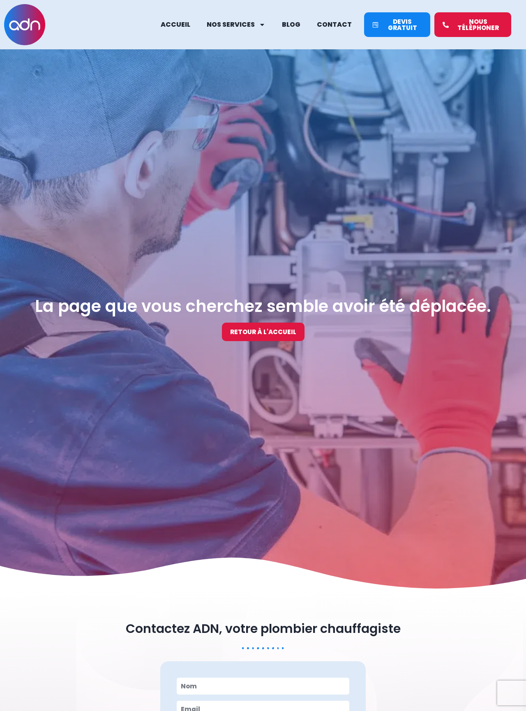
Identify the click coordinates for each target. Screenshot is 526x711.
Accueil (175, 24)
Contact (334, 24)
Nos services (236, 24)
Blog (291, 24)
